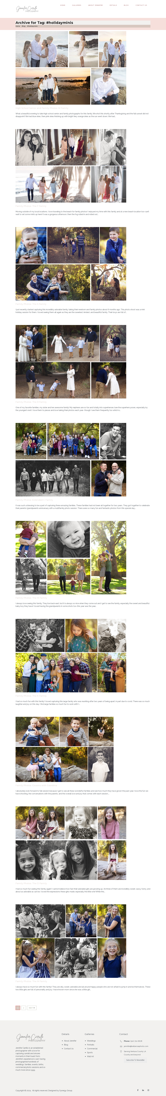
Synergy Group (65, 1090)
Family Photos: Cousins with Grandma (36, 785)
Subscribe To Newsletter (135, 1060)
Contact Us (141, 5)
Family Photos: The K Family (31, 696)
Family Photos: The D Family (31, 883)
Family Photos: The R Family (31, 402)
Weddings (91, 1041)
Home (62, 5)
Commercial (92, 1049)
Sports (90, 1052)
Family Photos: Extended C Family (34, 500)
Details (113, 5)
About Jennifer (95, 5)
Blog (126, 5)
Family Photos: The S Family (31, 304)
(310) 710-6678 (136, 1041)
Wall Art (90, 1056)
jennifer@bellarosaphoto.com (136, 1046)
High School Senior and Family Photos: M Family (42, 108)
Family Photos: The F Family (31, 206)
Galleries (76, 5)
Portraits (90, 1045)
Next (32, 1008)
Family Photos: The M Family (31, 598)
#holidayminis (32, 26)
